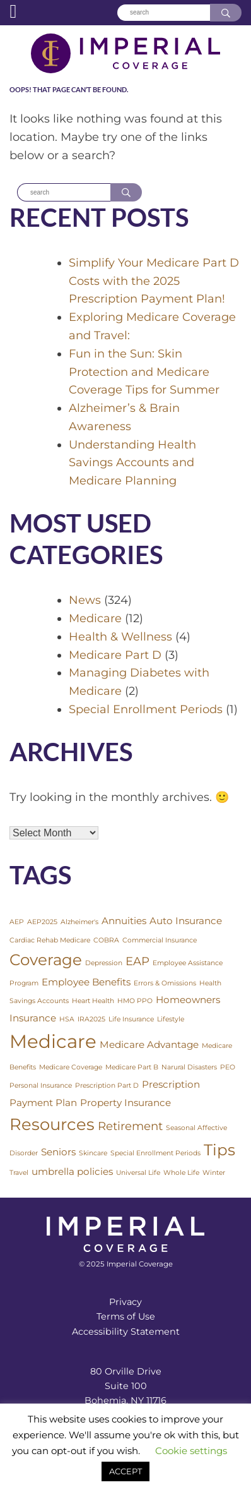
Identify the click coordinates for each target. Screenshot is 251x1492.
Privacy (125, 1302)
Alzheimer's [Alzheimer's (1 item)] (79, 922)
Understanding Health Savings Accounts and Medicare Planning (132, 463)
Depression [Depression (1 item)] (103, 963)
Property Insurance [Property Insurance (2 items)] (125, 1103)
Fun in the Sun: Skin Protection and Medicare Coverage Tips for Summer (144, 372)
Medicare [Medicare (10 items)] (52, 1041)
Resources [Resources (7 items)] (52, 1124)
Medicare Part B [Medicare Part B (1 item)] (131, 1067)
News (85, 600)
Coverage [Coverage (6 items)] (45, 959)
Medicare (95, 618)
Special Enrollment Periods (146, 709)
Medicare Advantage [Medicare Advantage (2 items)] (149, 1044)
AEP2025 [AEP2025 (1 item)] (42, 922)
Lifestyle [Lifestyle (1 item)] (170, 1019)
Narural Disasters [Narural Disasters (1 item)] (189, 1067)
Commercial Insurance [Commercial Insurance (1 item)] (159, 940)
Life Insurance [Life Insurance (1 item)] (131, 1019)
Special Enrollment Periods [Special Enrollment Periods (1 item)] (155, 1153)
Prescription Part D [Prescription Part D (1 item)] (107, 1085)
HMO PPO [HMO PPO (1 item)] (135, 1001)
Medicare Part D (115, 655)
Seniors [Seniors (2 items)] (58, 1152)
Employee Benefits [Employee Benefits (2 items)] (86, 982)
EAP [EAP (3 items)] (137, 961)
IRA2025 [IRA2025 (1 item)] (91, 1019)
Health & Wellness (120, 637)
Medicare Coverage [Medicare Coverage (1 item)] (70, 1067)
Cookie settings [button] (191, 1451)
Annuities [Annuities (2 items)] (124, 921)
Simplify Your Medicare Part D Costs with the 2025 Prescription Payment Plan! (154, 281)
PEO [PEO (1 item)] (227, 1067)
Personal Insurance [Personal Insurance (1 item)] (40, 1085)
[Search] (163, 13)
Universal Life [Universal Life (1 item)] (138, 1173)
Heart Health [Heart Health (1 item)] (93, 1001)
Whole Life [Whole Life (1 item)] (181, 1173)
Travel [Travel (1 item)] (18, 1173)
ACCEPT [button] (125, 1471)
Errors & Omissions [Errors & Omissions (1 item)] (165, 983)
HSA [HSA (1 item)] (66, 1019)
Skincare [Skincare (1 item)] (93, 1153)
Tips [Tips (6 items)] (219, 1149)
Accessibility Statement (126, 1331)
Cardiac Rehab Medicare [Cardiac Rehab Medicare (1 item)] (49, 940)
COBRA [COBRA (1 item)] (106, 940)
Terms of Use (125, 1316)
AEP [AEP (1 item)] (16, 922)
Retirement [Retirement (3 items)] (130, 1126)
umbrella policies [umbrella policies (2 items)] (72, 1171)
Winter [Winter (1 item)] (213, 1173)
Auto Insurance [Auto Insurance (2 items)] (185, 921)
